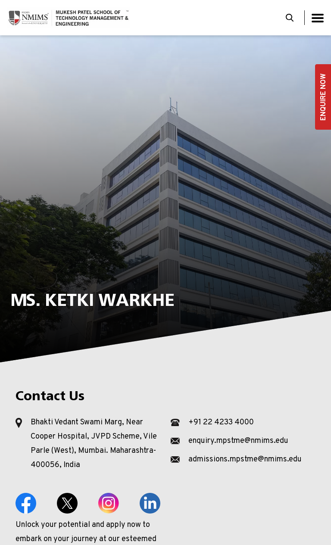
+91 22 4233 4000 (221, 422)
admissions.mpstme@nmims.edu (245, 459)
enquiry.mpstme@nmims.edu (238, 441)
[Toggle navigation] (317, 17)
